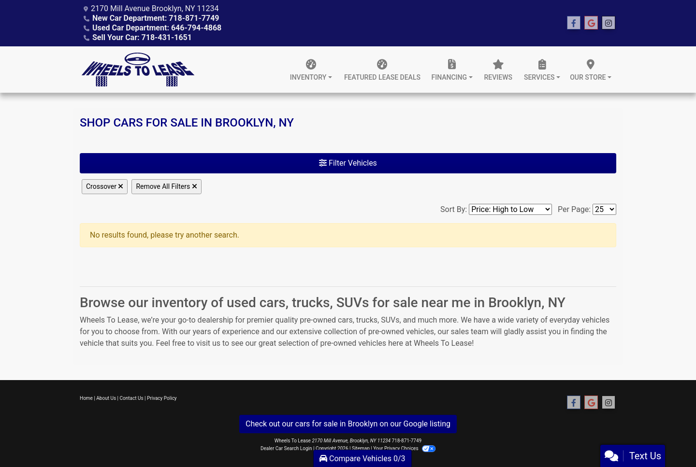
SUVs (390, 320)
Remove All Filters (166, 186)
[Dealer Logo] (138, 69)
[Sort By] (510, 209)
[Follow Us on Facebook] (573, 23)
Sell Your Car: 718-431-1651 (142, 37)
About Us (106, 398)
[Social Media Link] (608, 23)
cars (345, 320)
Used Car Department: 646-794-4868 (156, 27)
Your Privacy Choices (404, 448)
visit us (208, 343)
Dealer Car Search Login (286, 448)
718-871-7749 (406, 440)
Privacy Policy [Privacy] (162, 398)
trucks (366, 320)
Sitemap (361, 448)
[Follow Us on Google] (591, 23)
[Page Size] (604, 209)
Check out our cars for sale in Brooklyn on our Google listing (348, 423)
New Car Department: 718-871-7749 (155, 18)
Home (86, 398)
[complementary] (667, 438)
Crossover (104, 186)
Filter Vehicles (348, 163)
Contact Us (132, 398)
